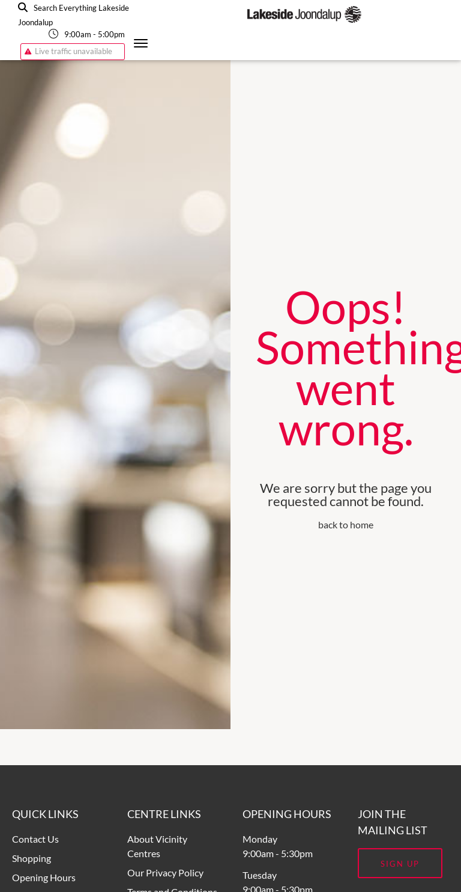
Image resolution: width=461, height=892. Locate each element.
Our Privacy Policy (165, 872)
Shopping (31, 858)
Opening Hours (44, 877)
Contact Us (35, 839)
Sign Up (400, 864)
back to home (345, 524)
